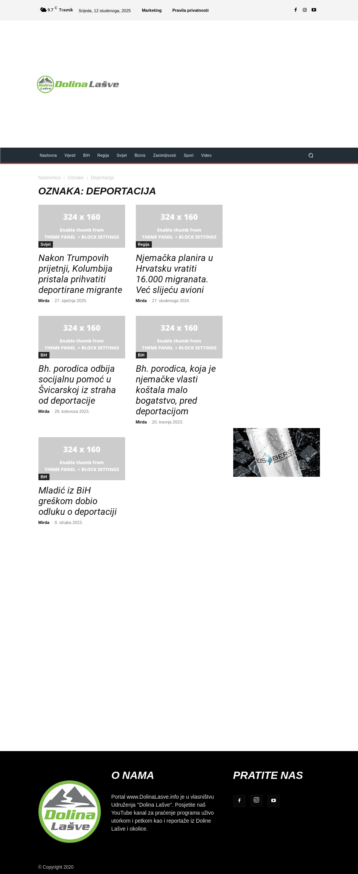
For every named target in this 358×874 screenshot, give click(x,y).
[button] (310, 155)
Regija (144, 244)
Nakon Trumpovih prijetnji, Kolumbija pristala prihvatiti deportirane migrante (80, 274)
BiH (44, 355)
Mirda (43, 300)
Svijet (46, 244)
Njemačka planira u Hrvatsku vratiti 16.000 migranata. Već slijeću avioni (174, 274)
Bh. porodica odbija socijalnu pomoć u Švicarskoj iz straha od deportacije (77, 384)
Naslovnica (49, 177)
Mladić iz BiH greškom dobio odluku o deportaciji (77, 501)
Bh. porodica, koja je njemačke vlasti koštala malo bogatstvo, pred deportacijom (176, 390)
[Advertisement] (242, 79)
